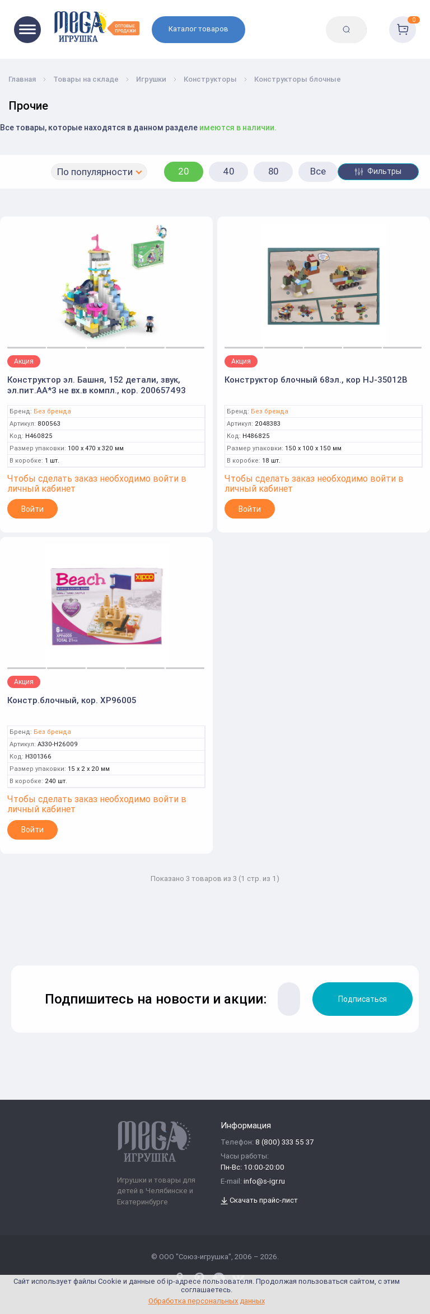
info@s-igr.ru (264, 1182)
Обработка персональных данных (206, 1301)
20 (183, 171)
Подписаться (362, 999)
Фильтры (378, 171)
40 (229, 171)
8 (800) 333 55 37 (284, 1142)
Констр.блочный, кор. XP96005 (71, 700)
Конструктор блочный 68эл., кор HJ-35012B (316, 379)
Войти (32, 509)
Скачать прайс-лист (259, 1201)
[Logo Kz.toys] (96, 26)
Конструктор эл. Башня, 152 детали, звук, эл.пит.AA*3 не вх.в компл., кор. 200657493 (96, 385)
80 (273, 171)
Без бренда (52, 411)
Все (318, 171)
